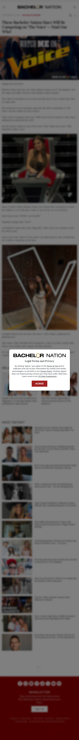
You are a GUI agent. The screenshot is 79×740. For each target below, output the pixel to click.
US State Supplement (47, 376)
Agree (39, 383)
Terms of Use (52, 366)
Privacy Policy (46, 371)
